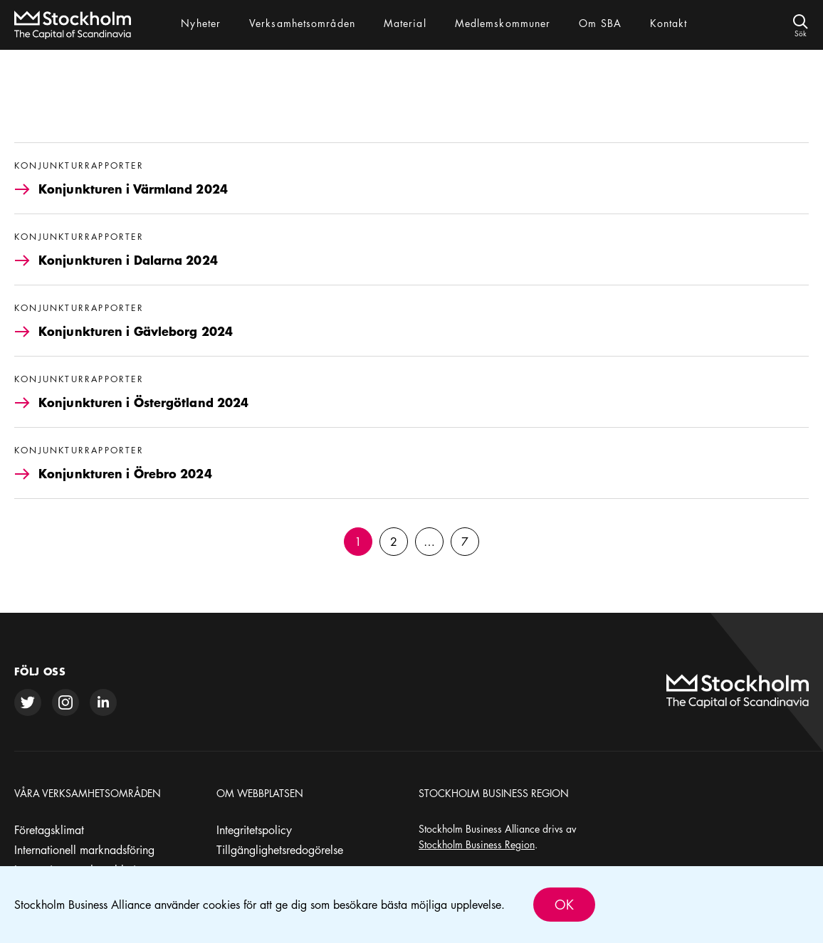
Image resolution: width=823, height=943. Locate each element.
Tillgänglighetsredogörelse (279, 850)
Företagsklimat (49, 830)
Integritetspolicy (254, 830)
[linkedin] (103, 702)
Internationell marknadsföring (84, 850)
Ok (564, 904)
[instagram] (65, 702)
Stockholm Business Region (477, 844)
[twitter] (27, 702)
